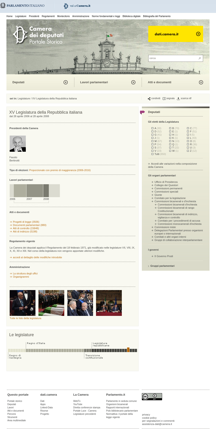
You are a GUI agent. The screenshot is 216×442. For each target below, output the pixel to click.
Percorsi (11, 414)
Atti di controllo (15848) (26, 228)
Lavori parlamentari (94, 82)
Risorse (44, 410)
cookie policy (149, 417)
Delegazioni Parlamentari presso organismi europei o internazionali (179, 232)
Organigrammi (21, 276)
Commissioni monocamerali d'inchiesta (179, 223)
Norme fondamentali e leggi (106, 16)
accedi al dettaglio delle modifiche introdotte (37, 257)
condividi (154, 98)
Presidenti (34, 16)
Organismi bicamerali (117, 404)
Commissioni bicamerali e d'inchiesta (175, 201)
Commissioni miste (165, 227)
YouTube (77, 404)
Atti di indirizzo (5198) (25, 231)
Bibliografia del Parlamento (157, 16)
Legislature (20, 16)
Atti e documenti (159, 82)
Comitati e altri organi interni (170, 236)
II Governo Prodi (164, 256)
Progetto (44, 414)
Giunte (158, 194)
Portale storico (14, 401)
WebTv (77, 401)
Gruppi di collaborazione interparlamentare (178, 240)
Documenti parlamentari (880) (30, 225)
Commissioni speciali (166, 191)
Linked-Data (46, 407)
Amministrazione (80, 16)
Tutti (160, 154)
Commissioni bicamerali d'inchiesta (177, 204)
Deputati (18, 82)
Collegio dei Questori (166, 185)
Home (9, 16)
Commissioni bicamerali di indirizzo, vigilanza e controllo (178, 216)
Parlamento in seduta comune (121, 401)
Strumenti (12, 417)
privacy (146, 414)
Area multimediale (16, 420)
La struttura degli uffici (25, 273)
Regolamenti (48, 16)
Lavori (10, 407)
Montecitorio (63, 16)
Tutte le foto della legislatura (25, 318)
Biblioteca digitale (131, 16)
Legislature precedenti (84, 414)
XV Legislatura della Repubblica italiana (54, 98)
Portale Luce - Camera (84, 410)
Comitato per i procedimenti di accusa (179, 220)
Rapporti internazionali (117, 407)
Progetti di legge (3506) (26, 221)
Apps (43, 404)
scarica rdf (184, 98)
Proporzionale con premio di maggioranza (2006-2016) (60, 170)
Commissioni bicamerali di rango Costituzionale (176, 209)
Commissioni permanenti (168, 188)
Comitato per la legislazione (170, 198)
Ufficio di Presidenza (166, 182)
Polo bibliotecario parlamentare (122, 410)
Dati (42, 401)
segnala (169, 98)
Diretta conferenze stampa (86, 407)
